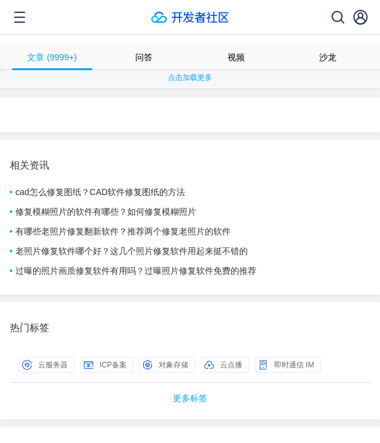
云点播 (223, 365)
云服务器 (45, 365)
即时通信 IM (286, 365)
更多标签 (190, 398)
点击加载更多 (190, 77)
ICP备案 (105, 365)
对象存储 (165, 365)
